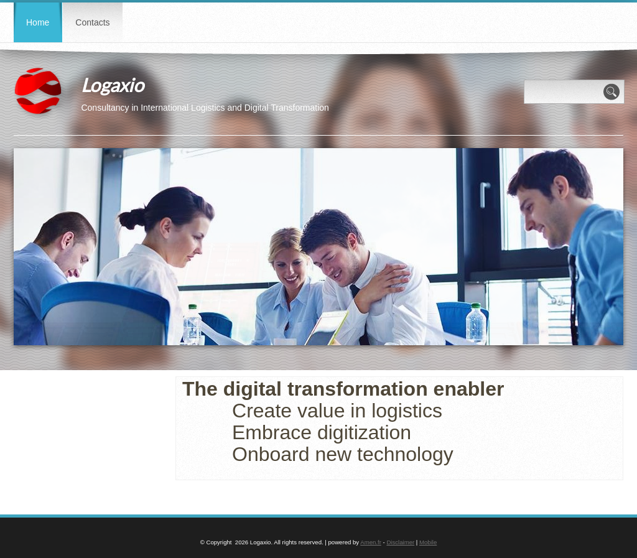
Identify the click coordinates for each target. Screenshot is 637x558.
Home (37, 22)
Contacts (92, 22)
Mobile (428, 542)
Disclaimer (400, 542)
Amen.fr (370, 542)
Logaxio (112, 84)
